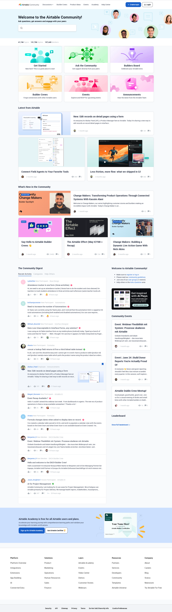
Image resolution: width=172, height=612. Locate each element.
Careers (148, 568)
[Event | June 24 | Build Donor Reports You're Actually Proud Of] (131, 368)
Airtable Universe (119, 587)
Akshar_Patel (33, 367)
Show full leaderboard (121, 425)
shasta (30, 345)
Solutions (48, 558)
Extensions (15, 572)
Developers (116, 572)
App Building (15, 577)
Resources (116, 558)
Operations (49, 572)
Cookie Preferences (119, 608)
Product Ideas (75, 4)
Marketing (48, 568)
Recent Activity (25, 274)
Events (86, 4)
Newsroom (149, 582)
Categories (38, 274)
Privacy (74, 608)
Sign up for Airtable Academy (32, 530)
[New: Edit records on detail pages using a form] (86, 123)
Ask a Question (136, 282)
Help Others (50, 274)
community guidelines (137, 277)
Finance (47, 587)
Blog (146, 572)
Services (115, 568)
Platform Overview (18, 563)
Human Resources (52, 577)
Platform (14, 558)
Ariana (30, 415)
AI (11, 582)
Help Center (105, 4)
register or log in (133, 274)
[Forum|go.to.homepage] (29, 4)
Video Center (83, 572)
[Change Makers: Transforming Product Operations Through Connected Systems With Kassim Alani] (86, 203)
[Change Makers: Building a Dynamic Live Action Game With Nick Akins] (132, 238)
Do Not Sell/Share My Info (99, 608)
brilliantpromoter (34, 302)
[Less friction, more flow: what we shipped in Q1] (120, 159)
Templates (116, 582)
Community (117, 577)
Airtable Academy (86, 563)
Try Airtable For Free (153, 587)
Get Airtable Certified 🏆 (57, 530)
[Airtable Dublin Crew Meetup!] (131, 398)
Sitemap (64, 608)
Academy (95, 4)
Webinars (82, 587)
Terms (83, 608)
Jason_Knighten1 (34, 480)
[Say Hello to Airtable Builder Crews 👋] (40, 238)
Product (47, 563)
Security (48, 608)
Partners (115, 563)
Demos (81, 577)
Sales (46, 582)
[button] (133, 4)
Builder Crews (62, 4)
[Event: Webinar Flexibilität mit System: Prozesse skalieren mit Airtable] (131, 335)
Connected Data (17, 587)
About (147, 563)
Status (147, 577)
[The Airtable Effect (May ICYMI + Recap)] (86, 238)
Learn (80, 558)
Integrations (15, 568)
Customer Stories (85, 582)
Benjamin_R (32, 437)
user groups (132, 280)
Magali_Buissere (34, 394)
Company (149, 558)
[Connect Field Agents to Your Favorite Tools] (51, 159)
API (56, 608)
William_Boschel (34, 324)
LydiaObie (31, 281)
